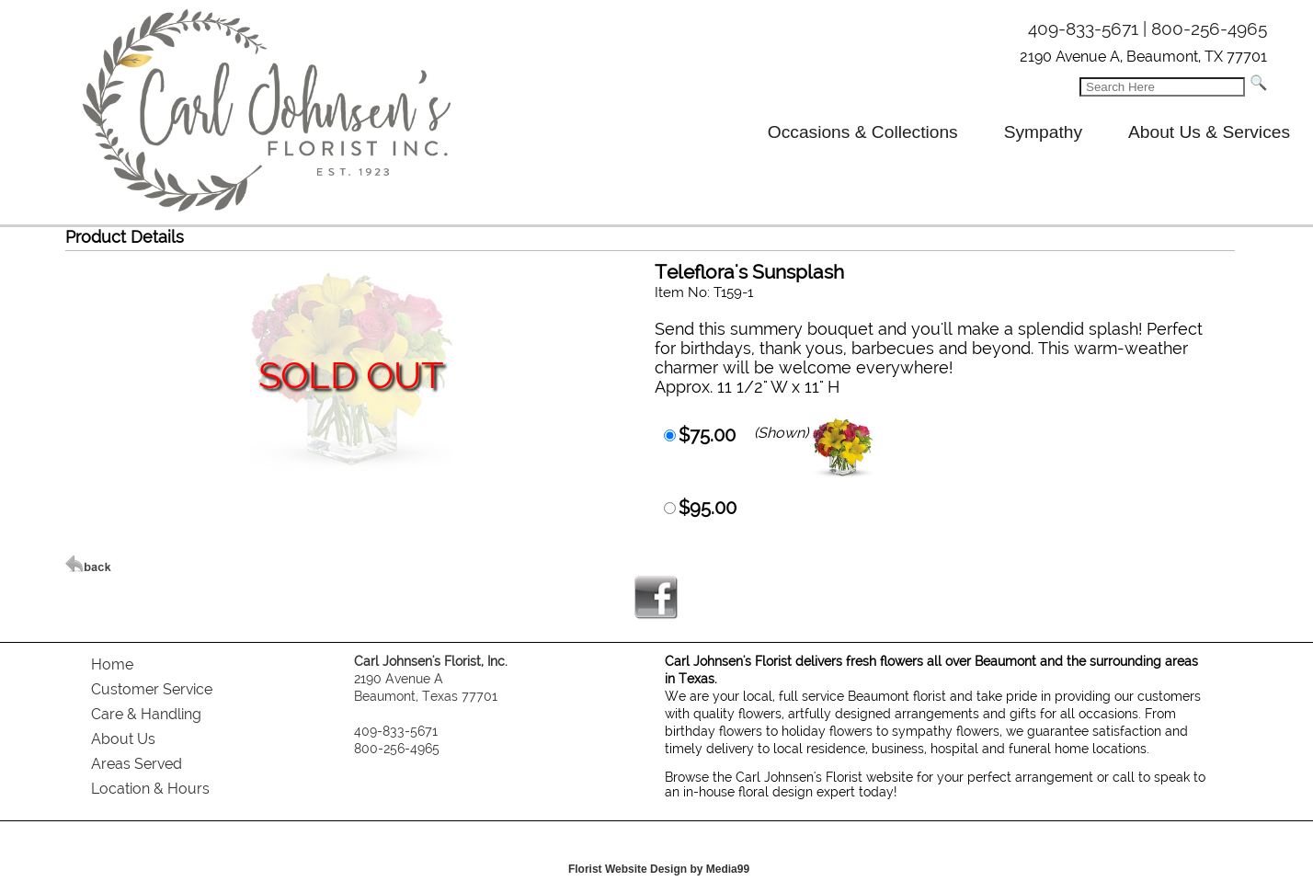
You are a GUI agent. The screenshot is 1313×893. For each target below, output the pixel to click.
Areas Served (136, 764)
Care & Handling (146, 714)
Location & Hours (150, 788)
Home (112, 664)
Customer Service (151, 689)
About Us (123, 739)
